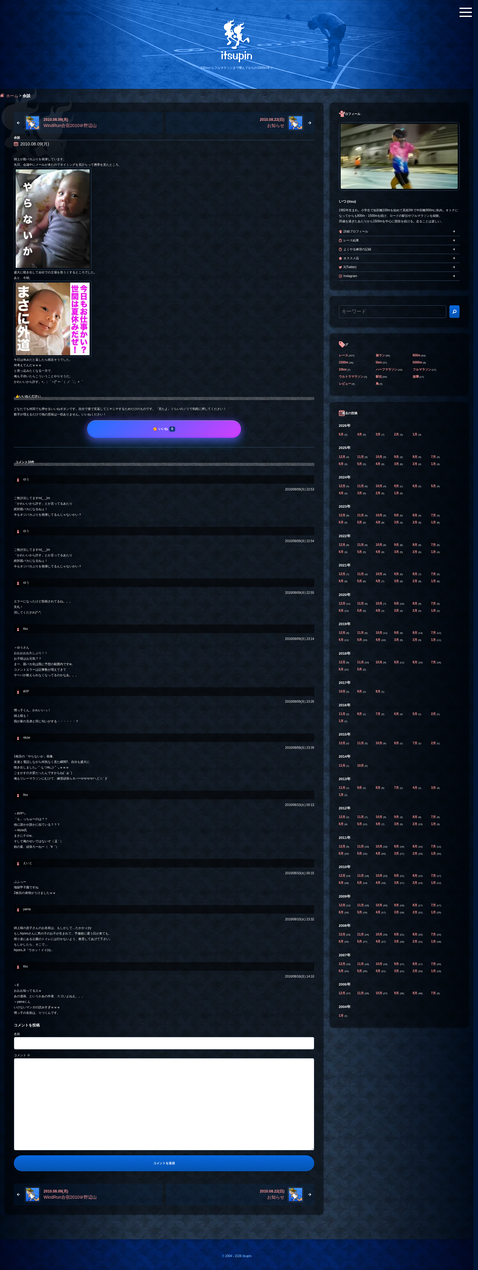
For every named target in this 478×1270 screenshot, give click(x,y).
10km (343, 369)
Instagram (350, 276)
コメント (22, 1055)
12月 (342, 456)
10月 (379, 456)
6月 (341, 464)
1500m (343, 362)
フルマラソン (422, 369)
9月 (397, 456)
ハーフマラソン (386, 369)
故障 (416, 376)
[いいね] (164, 429)
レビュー (345, 383)
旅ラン (380, 355)
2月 (397, 434)
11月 (361, 456)
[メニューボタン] (465, 12)
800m (417, 355)
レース (343, 355)
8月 (415, 456)
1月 (415, 434)
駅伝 (379, 376)
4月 (360, 434)
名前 (17, 1034)
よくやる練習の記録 (357, 249)
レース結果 (351, 240)
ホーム (12, 95)
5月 (341, 434)
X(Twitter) (350, 267)
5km (379, 362)
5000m (417, 362)
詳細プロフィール (355, 231)
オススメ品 (351, 258)
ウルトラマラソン (351, 376)
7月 (434, 456)
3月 (378, 434)
